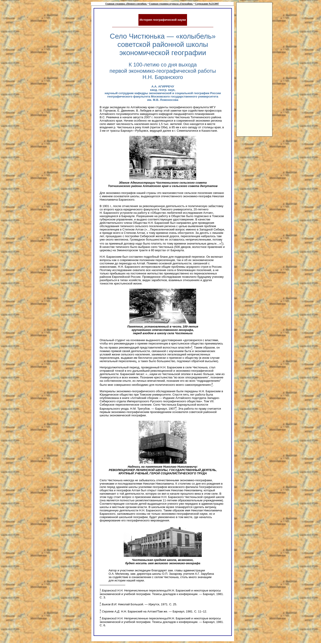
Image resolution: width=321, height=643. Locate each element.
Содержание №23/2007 (207, 3)
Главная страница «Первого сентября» (126, 3)
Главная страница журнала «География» (171, 3)
